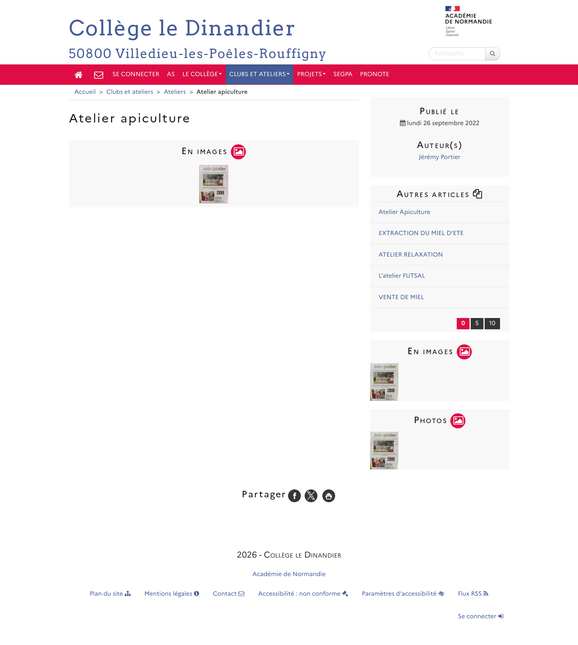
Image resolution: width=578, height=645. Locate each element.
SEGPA (342, 74)
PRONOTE (374, 74)
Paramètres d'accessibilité (403, 594)
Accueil (85, 92)
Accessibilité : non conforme (303, 594)
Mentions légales (171, 594)
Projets (311, 74)
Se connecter (136, 74)
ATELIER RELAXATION (411, 254)
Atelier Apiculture (404, 212)
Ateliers (175, 92)
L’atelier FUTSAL (402, 276)
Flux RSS (473, 594)
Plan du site (110, 594)
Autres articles (440, 193)
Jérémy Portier (439, 157)
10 (492, 323)
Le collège (201, 74)
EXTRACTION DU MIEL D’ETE (421, 233)
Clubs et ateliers (259, 74)
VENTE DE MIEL (401, 297)
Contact (228, 594)
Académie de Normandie (289, 574)
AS (171, 74)
